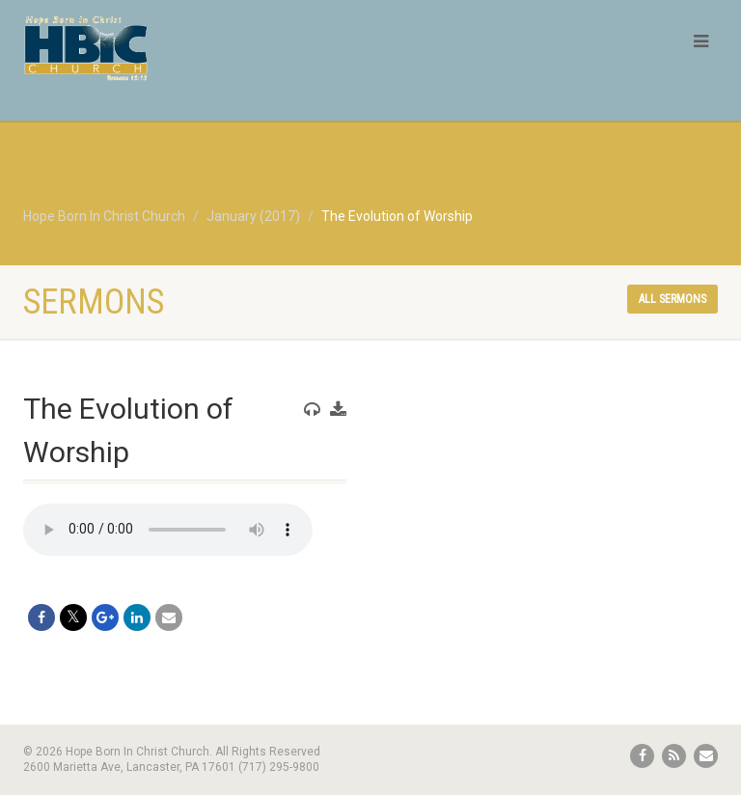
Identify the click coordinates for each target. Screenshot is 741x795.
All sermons (672, 299)
